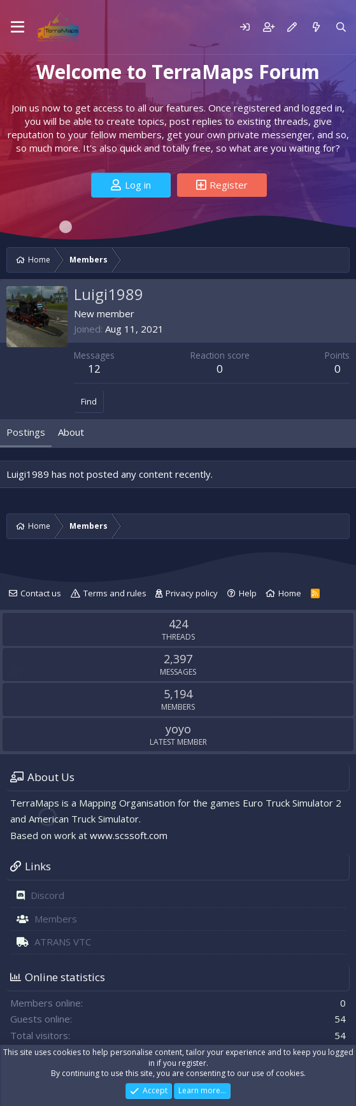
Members (55, 918)
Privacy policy (192, 593)
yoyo (178, 728)
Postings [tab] (25, 432)
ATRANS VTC (62, 941)
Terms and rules (114, 593)
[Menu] (17, 27)
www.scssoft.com (128, 835)
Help (248, 593)
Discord (47, 895)
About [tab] (71, 432)
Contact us (40, 593)
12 (94, 368)
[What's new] (315, 27)
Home (289, 593)
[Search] (341, 27)
